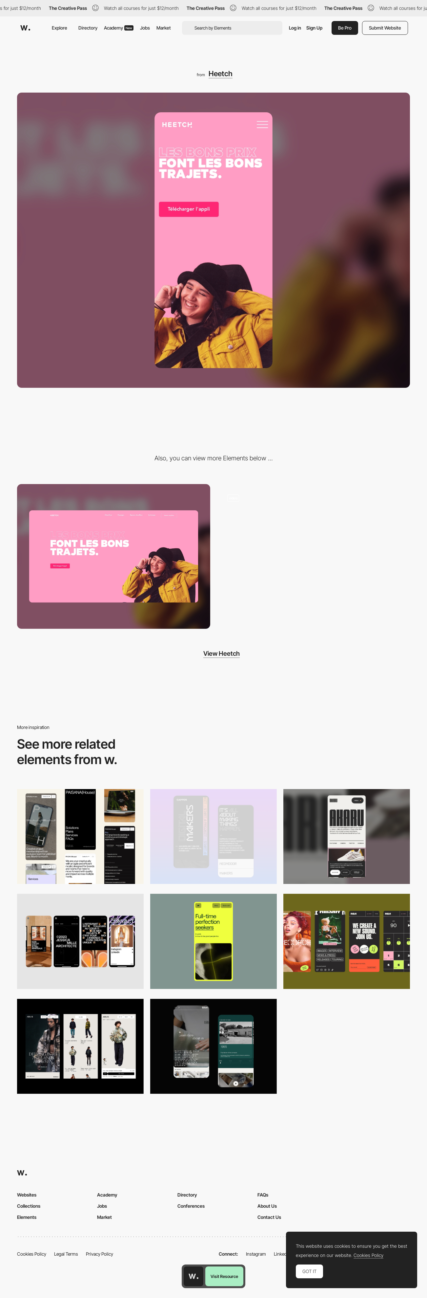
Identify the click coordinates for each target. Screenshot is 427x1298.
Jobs (145, 28)
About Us (267, 1206)
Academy (118, 28)
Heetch (221, 73)
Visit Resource (224, 1276)
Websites (26, 1195)
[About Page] (213, 1046)
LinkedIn (282, 1254)
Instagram (256, 1254)
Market (163, 28)
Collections (28, 1206)
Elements (26, 1217)
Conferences (191, 1206)
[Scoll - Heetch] (313, 556)
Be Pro (345, 28)
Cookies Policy (31, 1254)
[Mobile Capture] (213, 836)
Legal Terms (66, 1254)
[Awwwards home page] (193, 1276)
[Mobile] (80, 836)
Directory (87, 28)
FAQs (262, 1195)
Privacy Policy (99, 1254)
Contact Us (269, 1217)
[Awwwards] (25, 28)
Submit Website (385, 28)
